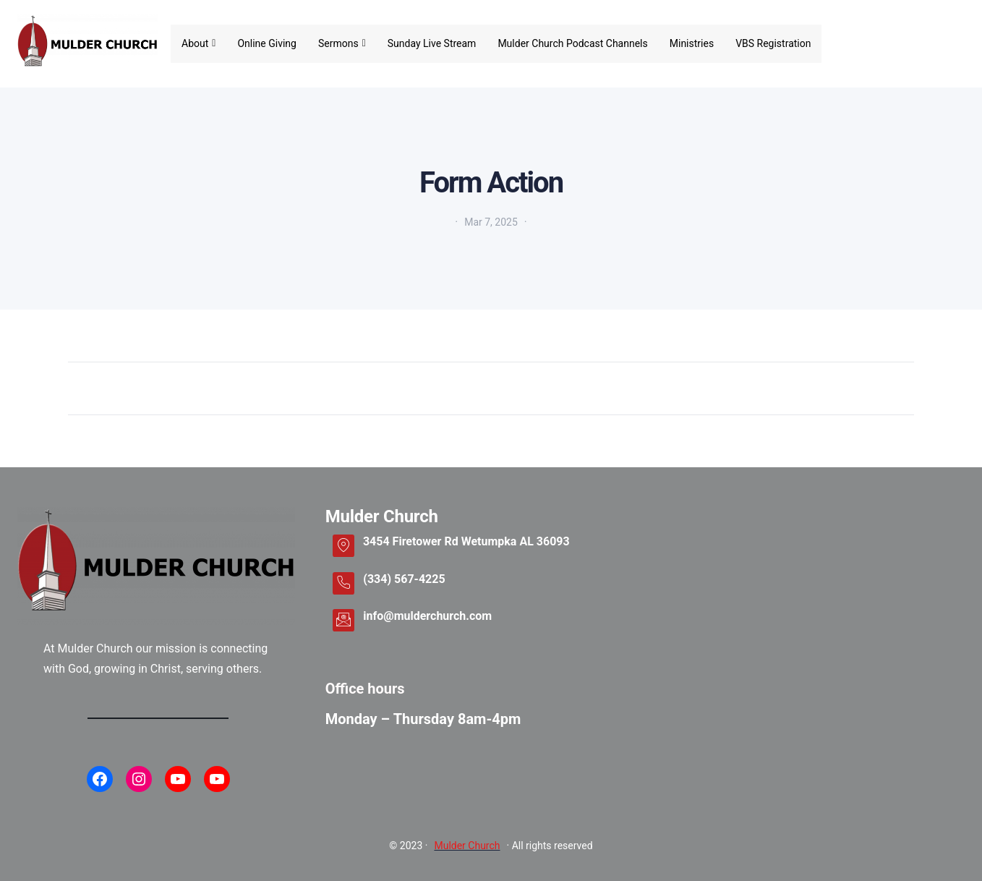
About (198, 43)
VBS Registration (773, 43)
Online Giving (266, 43)
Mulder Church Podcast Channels (572, 43)
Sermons (342, 43)
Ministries (692, 43)
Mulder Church (467, 845)
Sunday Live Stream (432, 43)
